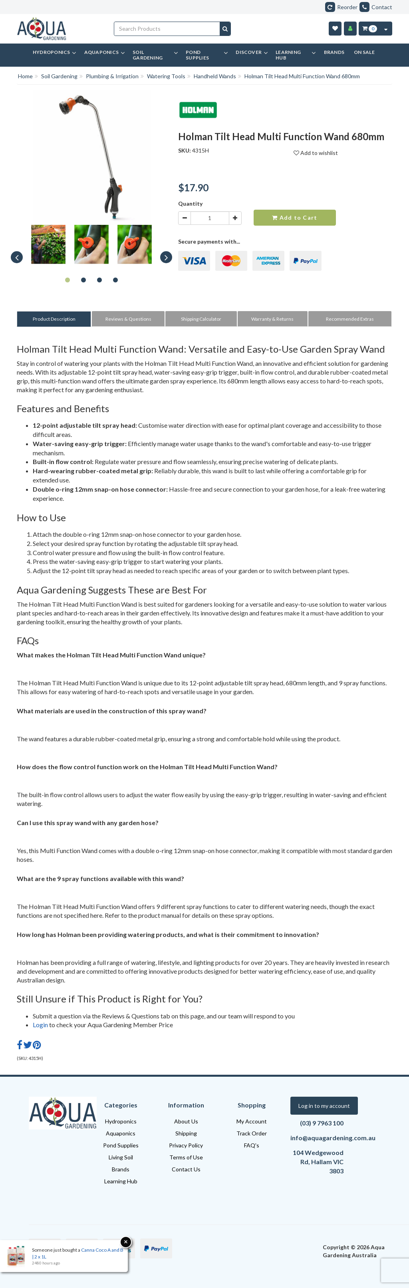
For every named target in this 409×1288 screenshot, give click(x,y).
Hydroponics (121, 1121)
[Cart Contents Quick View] (385, 29)
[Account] (350, 29)
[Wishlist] (335, 29)
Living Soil (121, 1157)
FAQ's (251, 1145)
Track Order (251, 1133)
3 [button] (99, 280)
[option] (48, 246)
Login (40, 1024)
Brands (120, 1169)
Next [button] (166, 257)
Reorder (341, 7)
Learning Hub (120, 1181)
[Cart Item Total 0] (369, 29)
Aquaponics (120, 1133)
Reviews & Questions (128, 319)
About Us (186, 1121)
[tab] (54, 319)
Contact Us (186, 1169)
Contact (375, 7)
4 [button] (115, 280)
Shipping (186, 1133)
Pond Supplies (121, 1145)
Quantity (190, 203)
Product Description (54, 319)
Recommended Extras (350, 319)
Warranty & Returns (272, 319)
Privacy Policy (186, 1145)
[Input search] (167, 29)
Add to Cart (294, 217)
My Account (251, 1121)
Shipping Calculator (201, 319)
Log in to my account (324, 1105)
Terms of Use (186, 1157)
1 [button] (67, 280)
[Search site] (225, 29)
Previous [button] (17, 257)
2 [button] (83, 280)
